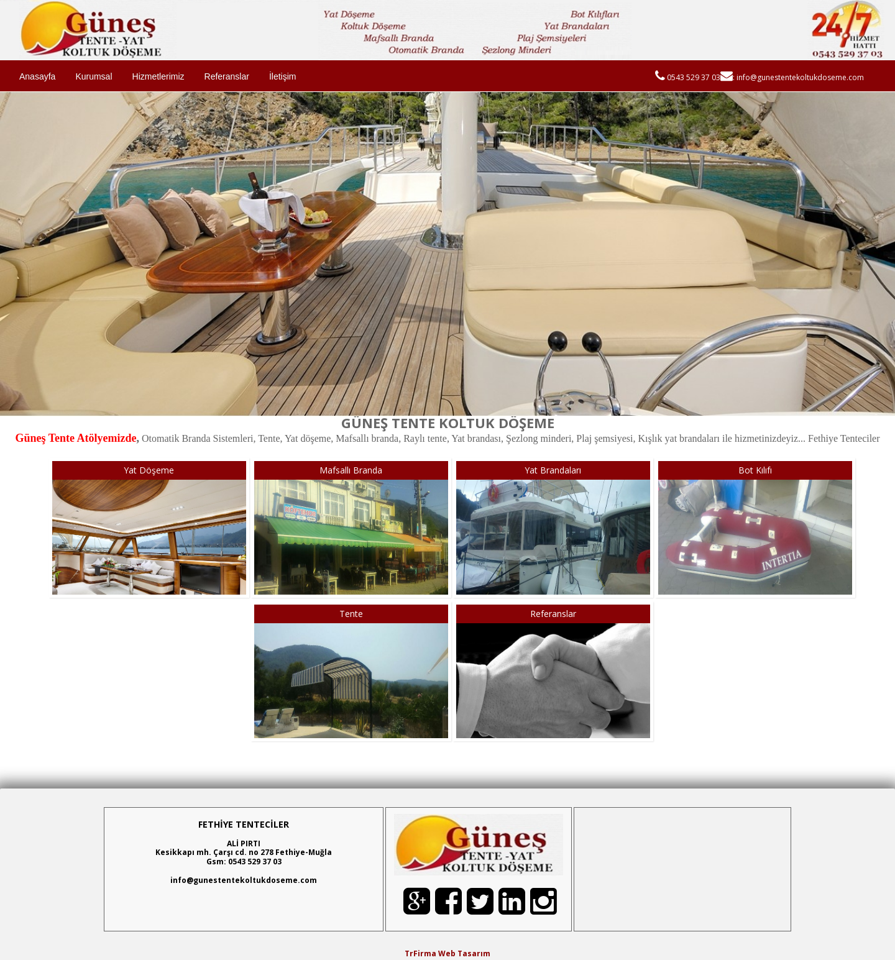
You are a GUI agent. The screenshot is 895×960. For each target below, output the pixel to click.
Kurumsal (93, 76)
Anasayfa (37, 76)
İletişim (282, 76)
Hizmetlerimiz (158, 76)
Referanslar (226, 76)
